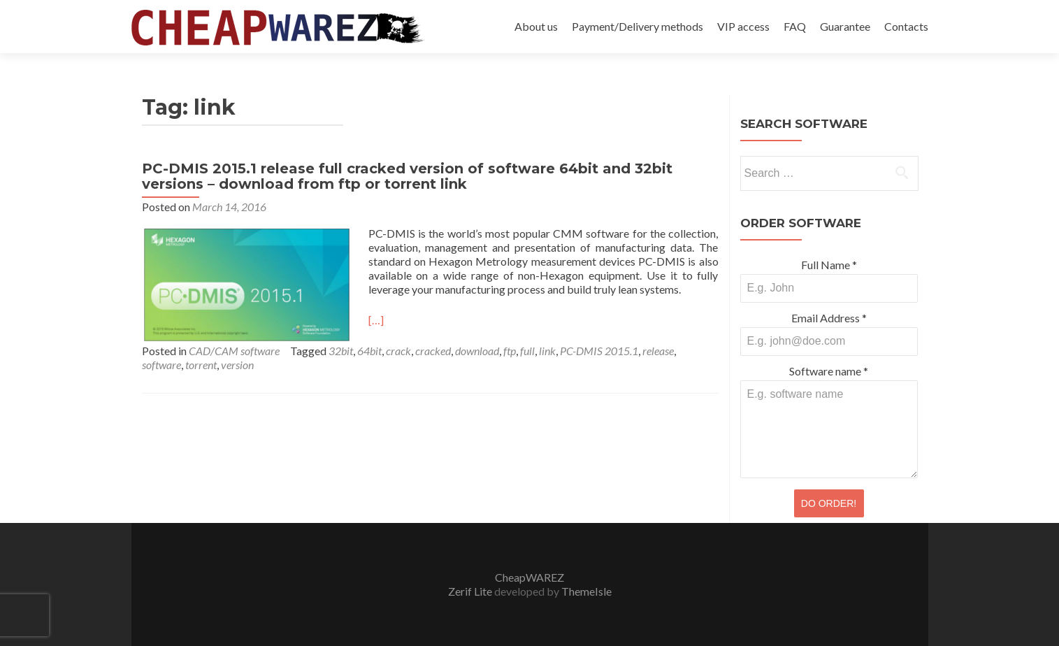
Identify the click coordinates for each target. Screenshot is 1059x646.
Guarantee (845, 26)
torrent (201, 364)
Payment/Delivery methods (637, 26)
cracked (433, 350)
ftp (509, 350)
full (527, 350)
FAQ (795, 26)
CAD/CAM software (234, 350)
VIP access (743, 26)
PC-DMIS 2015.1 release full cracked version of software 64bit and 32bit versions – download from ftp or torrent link (407, 176)
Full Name (829, 264)
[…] (376, 319)
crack (398, 350)
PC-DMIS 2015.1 (599, 350)
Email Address (829, 317)
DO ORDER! (828, 503)
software (161, 364)
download (477, 350)
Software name (828, 371)
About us (536, 26)
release (658, 350)
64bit (369, 350)
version (237, 364)
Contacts (906, 26)
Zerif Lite (471, 591)
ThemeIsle (586, 591)
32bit (341, 350)
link (547, 350)
